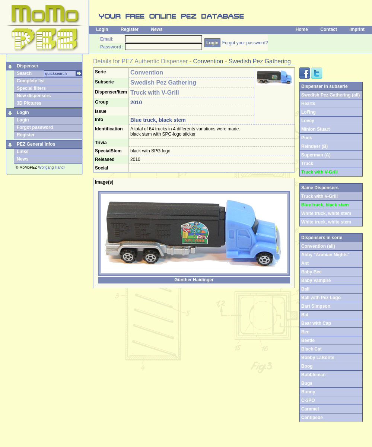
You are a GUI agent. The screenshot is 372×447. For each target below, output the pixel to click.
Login (102, 29)
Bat (304, 314)
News (156, 29)
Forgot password (35, 127)
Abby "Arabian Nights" (325, 254)
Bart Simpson (315, 306)
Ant (305, 263)
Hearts (308, 103)
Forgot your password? (245, 42)
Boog (307, 366)
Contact (328, 29)
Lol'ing (308, 112)
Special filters (31, 88)
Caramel (310, 409)
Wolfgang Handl (51, 167)
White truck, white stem (326, 213)
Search (24, 73)
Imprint (357, 29)
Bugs (306, 383)
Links (22, 151)
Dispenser (27, 66)
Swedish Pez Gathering (260, 61)
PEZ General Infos (36, 144)
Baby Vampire (316, 280)
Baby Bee (311, 272)
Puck (306, 137)
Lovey (307, 120)
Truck (307, 163)
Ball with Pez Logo (321, 297)
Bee (305, 332)
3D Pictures (29, 103)
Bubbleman (313, 374)
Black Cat (311, 349)
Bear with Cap (316, 323)
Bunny (308, 391)
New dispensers (34, 95)
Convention (208, 61)
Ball (305, 289)
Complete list (31, 80)
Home (302, 29)
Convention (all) (318, 246)
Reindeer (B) (314, 146)
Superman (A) (316, 155)
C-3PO (308, 400)
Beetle (308, 340)
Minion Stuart (315, 129)
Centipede (312, 417)
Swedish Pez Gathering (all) (330, 95)
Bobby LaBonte (317, 357)
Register (130, 29)
